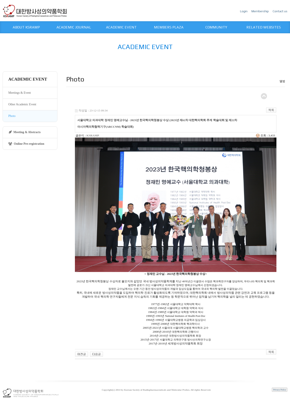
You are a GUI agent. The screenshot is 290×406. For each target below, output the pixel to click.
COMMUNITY (216, 27)
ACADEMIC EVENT (121, 27)
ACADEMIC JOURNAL (74, 27)
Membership (260, 11)
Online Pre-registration (26, 143)
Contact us (280, 11)
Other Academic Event (22, 104)
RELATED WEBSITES (263, 27)
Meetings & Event (19, 92)
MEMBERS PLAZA (169, 27)
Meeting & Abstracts (25, 132)
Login (244, 11)
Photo (12, 116)
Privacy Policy (279, 389)
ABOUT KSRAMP (26, 27)
